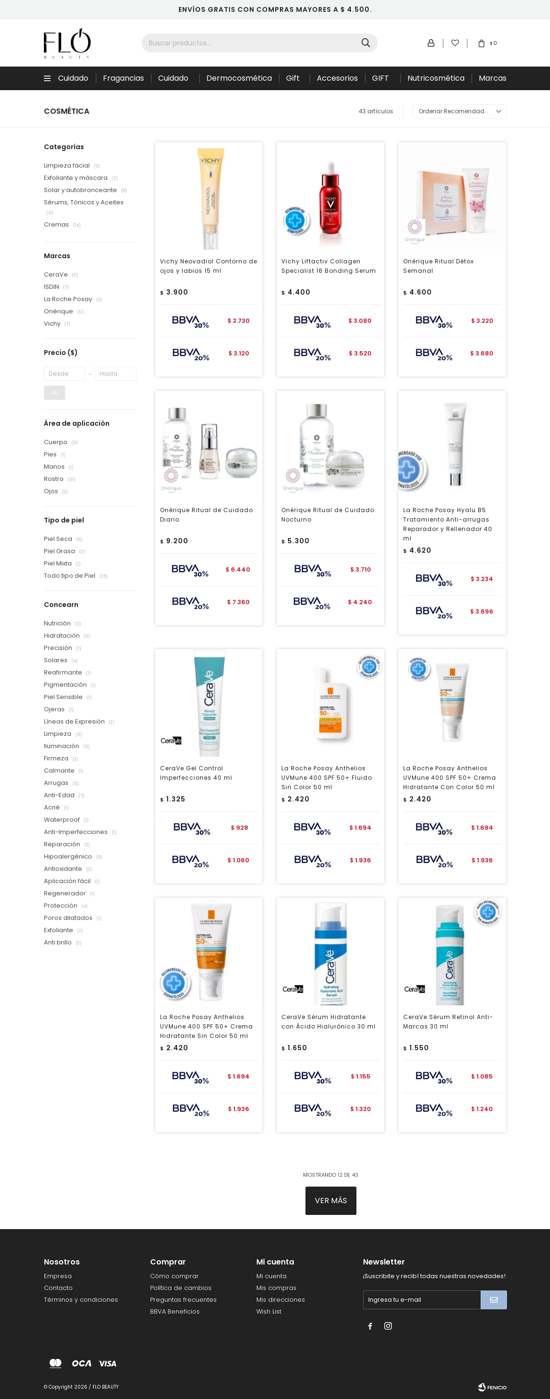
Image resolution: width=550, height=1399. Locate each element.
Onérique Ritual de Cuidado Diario (206, 514)
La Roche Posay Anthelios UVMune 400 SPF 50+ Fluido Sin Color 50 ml (326, 777)
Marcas (493, 78)
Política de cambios (181, 1287)
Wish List (268, 1311)
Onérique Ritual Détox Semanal (438, 266)
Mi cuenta (271, 1276)
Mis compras (276, 1287)
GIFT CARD (382, 81)
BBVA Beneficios (175, 1311)
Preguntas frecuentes (183, 1299)
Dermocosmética (239, 78)
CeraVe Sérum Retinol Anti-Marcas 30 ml (448, 1021)
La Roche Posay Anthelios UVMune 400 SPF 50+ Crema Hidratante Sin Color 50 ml (206, 1026)
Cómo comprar (174, 1276)
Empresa (58, 1276)
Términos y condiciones (81, 1299)
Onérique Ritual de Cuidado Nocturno (327, 514)
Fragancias (123, 78)
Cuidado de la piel (174, 81)
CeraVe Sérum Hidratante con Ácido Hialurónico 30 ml (328, 1021)
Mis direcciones (280, 1299)
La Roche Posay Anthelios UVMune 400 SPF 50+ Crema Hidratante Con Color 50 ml (449, 777)
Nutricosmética (436, 78)
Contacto (58, 1287)
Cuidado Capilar (73, 81)
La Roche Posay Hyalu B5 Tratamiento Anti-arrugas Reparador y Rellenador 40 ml (447, 524)
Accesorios (337, 78)
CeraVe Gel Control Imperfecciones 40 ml (196, 773)
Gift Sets (294, 81)
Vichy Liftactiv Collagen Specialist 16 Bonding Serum (328, 266)
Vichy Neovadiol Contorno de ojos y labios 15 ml (208, 266)
